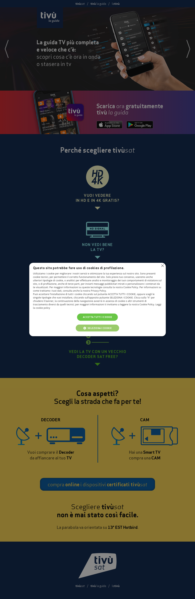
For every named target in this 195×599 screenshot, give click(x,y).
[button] (97, 328)
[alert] (97, 299)
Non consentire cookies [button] (162, 266)
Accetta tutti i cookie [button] (97, 317)
